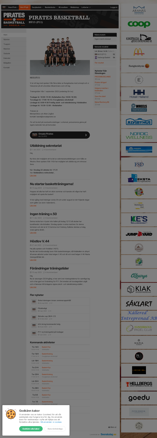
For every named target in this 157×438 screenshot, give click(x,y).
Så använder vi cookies (51, 422)
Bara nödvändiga (55, 429)
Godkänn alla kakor (30, 429)
